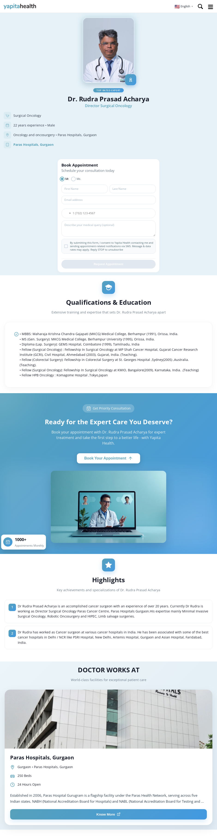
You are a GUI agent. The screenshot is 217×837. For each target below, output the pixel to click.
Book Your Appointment (108, 458)
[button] (184, 6)
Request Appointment (108, 264)
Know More (108, 814)
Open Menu (210, 7)
